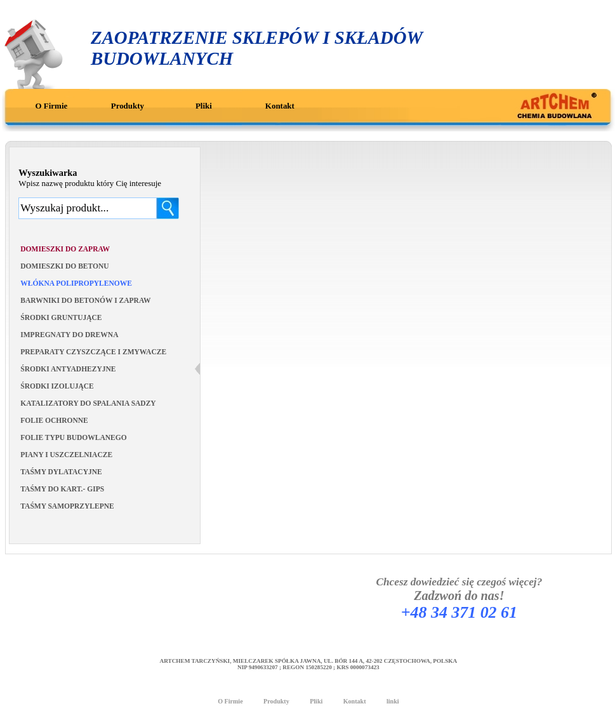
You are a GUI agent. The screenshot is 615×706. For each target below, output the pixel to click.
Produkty (127, 105)
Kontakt (279, 105)
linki (393, 701)
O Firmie (52, 105)
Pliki (203, 105)
